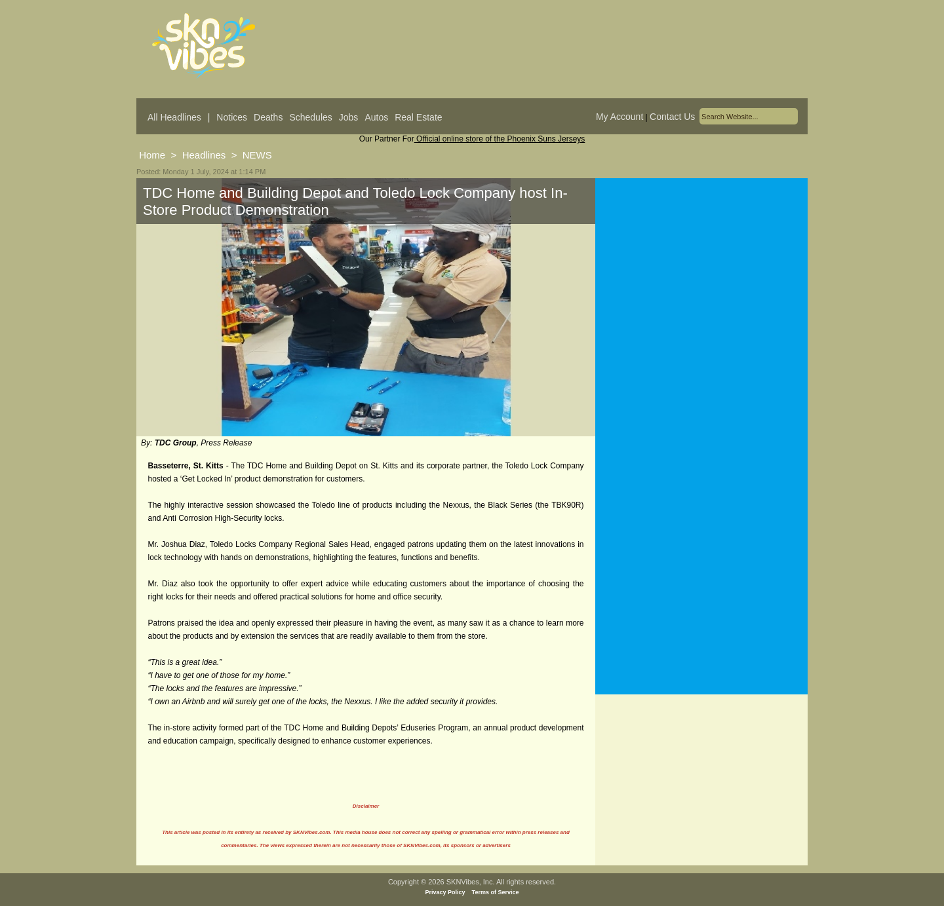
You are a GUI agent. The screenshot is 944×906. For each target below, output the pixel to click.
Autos (376, 117)
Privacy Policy (445, 892)
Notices (231, 117)
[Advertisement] (701, 307)
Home (152, 154)
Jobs (349, 117)
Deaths (268, 117)
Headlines (204, 154)
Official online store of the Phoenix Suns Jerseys (499, 138)
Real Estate (418, 117)
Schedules (310, 117)
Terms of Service (495, 892)
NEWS (257, 154)
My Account (619, 116)
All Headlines (174, 117)
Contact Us (672, 116)
